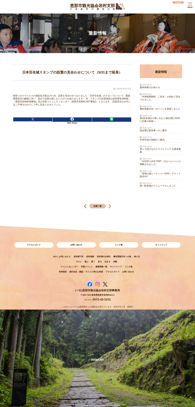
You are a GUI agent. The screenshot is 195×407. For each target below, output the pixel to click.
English (178, 2)
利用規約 (63, 272)
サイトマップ (161, 245)
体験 (115, 261)
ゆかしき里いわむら (62, 256)
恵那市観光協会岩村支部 (92, 7)
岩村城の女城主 (104, 256)
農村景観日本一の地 (122, 256)
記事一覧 (98, 206)
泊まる (107, 261)
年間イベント (87, 267)
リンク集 (119, 245)
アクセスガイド (34, 245)
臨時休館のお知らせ (150, 87)
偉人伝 (137, 256)
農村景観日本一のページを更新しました (160, 109)
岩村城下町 (78, 256)
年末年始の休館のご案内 (152, 140)
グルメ (79, 261)
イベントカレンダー (69, 267)
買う (93, 261)
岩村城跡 (90, 256)
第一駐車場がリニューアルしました (158, 186)
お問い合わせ (76, 245)
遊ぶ (86, 261)
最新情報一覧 (101, 267)
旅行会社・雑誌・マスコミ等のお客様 (86, 272)
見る (100, 261)
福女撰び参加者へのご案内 (153, 130)
